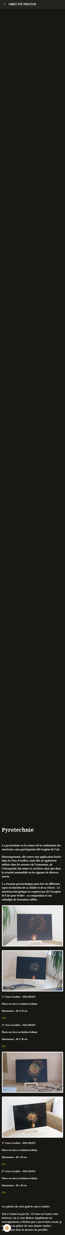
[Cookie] (7, 1228)
